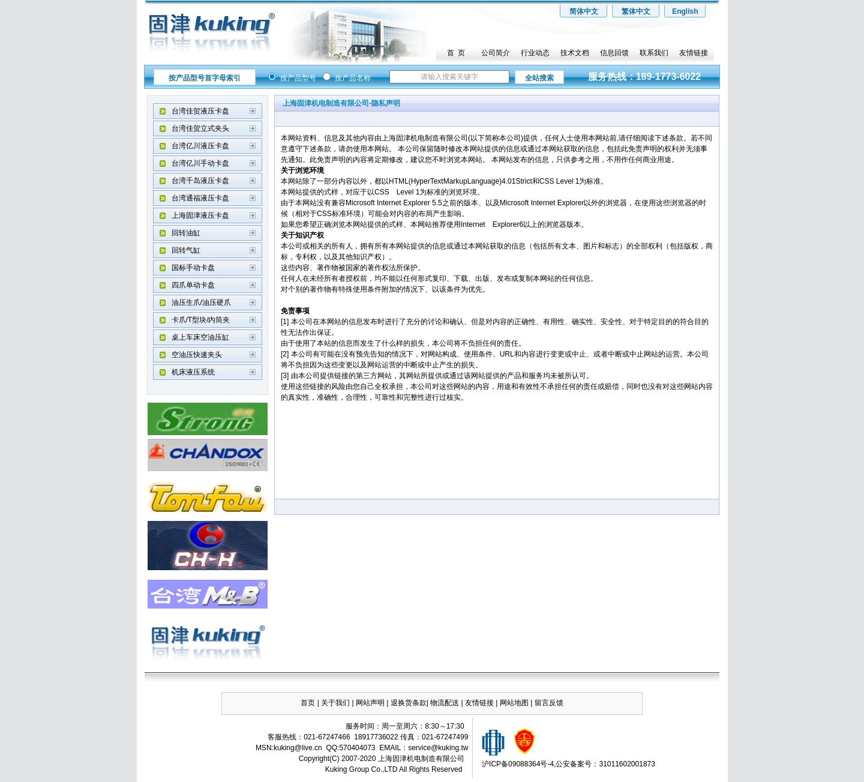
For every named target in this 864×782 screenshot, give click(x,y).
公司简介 (495, 53)
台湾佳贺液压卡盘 (200, 111)
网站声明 (370, 703)
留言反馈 (549, 703)
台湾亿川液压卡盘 (200, 146)
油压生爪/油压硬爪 (201, 302)
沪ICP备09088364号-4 (518, 764)
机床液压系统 (193, 372)
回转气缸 (186, 250)
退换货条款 (409, 703)
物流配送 (444, 703)
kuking (284, 748)
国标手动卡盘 (193, 267)
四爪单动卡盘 (193, 285)
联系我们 (654, 53)
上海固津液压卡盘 (200, 215)
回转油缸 (186, 233)
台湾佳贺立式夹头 (200, 128)
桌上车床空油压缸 (200, 337)
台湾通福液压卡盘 (200, 198)
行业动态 (535, 53)
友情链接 (693, 53)
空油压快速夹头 (197, 354)
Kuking (336, 769)
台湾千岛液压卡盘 (200, 180)
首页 (308, 703)
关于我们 (335, 703)
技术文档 (574, 53)
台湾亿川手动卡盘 (200, 163)
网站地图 (515, 703)
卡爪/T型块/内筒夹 (201, 320)
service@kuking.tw (438, 748)
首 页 (456, 53)
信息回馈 (614, 53)
